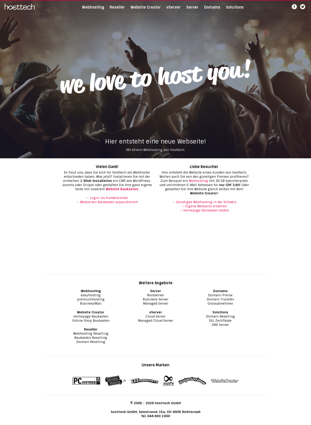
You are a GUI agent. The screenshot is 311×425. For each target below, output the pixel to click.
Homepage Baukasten (90, 316)
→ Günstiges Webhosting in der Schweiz (204, 202)
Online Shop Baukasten (90, 320)
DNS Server (220, 325)
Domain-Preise (220, 295)
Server (192, 10)
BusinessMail (91, 303)
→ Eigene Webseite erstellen (204, 206)
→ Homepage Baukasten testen (204, 210)
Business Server (155, 299)
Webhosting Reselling (91, 333)
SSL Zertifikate (220, 320)
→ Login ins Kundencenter (107, 198)
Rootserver (155, 295)
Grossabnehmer (220, 303)
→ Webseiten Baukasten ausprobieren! (107, 202)
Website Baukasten (122, 189)
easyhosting (91, 295)
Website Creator (146, 10)
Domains (212, 10)
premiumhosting (91, 299)
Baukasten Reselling (90, 338)
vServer (173, 10)
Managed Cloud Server (155, 320)
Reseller (117, 10)
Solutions (235, 10)
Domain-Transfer (220, 299)
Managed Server (155, 303)
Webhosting (93, 10)
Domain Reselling (90, 342)
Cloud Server (156, 316)
